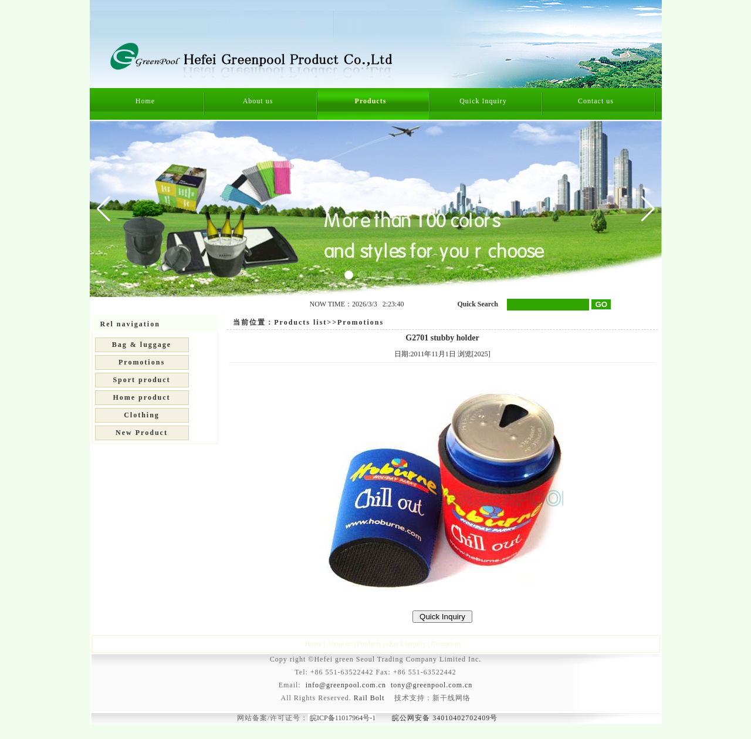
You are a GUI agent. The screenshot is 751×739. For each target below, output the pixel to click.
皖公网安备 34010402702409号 (445, 718)
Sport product (141, 380)
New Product (142, 432)
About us (258, 101)
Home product (141, 397)
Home (145, 101)
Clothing (142, 415)
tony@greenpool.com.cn (431, 685)
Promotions (142, 362)
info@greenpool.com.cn (346, 685)
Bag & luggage (141, 344)
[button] (648, 209)
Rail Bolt (369, 698)
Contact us (596, 101)
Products (371, 101)
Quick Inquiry (483, 101)
